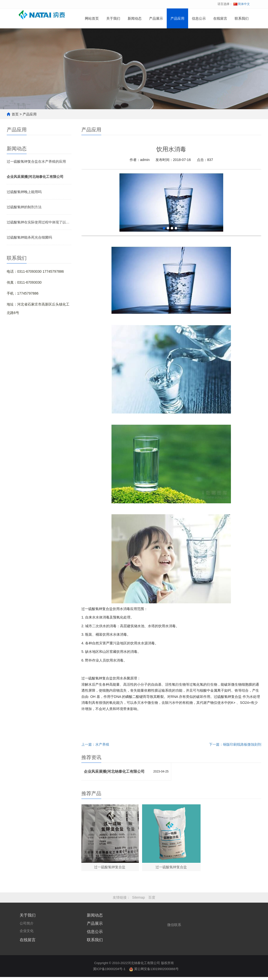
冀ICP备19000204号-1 (109, 972)
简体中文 (241, 4)
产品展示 (156, 35)
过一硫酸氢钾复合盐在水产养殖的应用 (36, 161)
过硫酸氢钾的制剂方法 (24, 207)
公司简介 (27, 926)
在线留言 (220, 35)
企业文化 (27, 934)
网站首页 (92, 35)
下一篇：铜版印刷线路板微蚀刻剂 (235, 744)
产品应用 (177, 35)
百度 (151, 900)
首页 (15, 114)
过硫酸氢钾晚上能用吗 (24, 192)
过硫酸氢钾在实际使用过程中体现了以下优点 (39, 222)
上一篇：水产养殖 (95, 744)
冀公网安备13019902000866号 (154, 972)
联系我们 (242, 35)
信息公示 (199, 35)
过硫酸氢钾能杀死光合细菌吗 (29, 237)
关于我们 (113, 35)
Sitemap (138, 900)
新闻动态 (135, 35)
